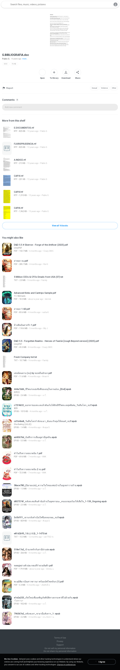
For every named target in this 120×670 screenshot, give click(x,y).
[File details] (60, 132)
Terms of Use (60, 638)
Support (60, 645)
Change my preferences (66, 665)
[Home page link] (5, 4)
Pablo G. (6, 59)
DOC (5, 64)
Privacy (60, 641)
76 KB (14, 64)
